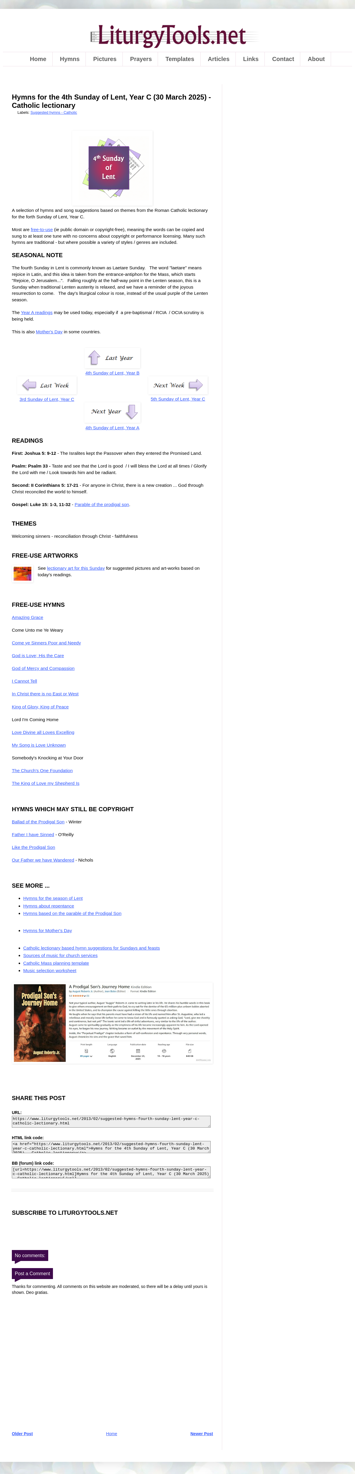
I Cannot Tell (24, 681)
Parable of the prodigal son (102, 504)
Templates (179, 59)
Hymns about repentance (48, 905)
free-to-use (42, 229)
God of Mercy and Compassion (43, 668)
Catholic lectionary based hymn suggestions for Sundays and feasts (91, 947)
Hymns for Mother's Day (47, 930)
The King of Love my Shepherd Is (45, 783)
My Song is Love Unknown (39, 745)
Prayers (141, 59)
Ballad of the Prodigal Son (38, 821)
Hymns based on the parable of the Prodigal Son (72, 913)
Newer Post (202, 1433)
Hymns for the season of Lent (53, 898)
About (316, 59)
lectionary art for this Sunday (76, 568)
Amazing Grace (27, 617)
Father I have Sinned (33, 834)
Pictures (105, 59)
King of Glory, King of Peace (40, 706)
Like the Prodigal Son (33, 847)
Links (251, 59)
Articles (219, 59)
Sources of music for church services (60, 955)
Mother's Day (49, 331)
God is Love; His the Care (38, 655)
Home (38, 59)
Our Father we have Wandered (43, 859)
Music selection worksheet (50, 970)
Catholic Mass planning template (56, 963)
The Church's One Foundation (42, 770)
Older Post (22, 1433)
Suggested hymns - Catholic (53, 113)
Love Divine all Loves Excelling (43, 732)
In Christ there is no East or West (45, 693)
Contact (283, 59)
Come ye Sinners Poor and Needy (46, 642)
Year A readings (37, 312)
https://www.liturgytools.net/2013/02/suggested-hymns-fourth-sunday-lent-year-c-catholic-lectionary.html (111, 1122)
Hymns (70, 59)
